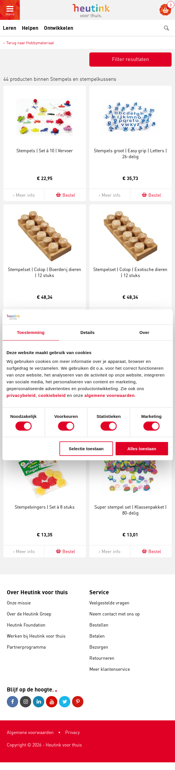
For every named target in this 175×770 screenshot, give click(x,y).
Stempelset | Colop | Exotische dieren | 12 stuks (130, 272)
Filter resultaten (130, 59)
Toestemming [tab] (31, 332)
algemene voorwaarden (110, 395)
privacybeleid (21, 395)
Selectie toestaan (86, 448)
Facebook (12, 701)
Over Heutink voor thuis (37, 592)
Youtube (51, 701)
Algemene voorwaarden (30, 732)
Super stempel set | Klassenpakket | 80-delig (130, 510)
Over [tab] (144, 332)
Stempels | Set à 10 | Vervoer (44, 150)
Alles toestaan (141, 448)
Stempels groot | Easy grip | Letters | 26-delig (130, 153)
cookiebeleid (52, 395)
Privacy (72, 732)
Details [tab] (88, 332)
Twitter (64, 701)
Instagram (25, 701)
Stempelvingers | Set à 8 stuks (45, 507)
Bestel (65, 195)
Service (99, 592)
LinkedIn (38, 701)
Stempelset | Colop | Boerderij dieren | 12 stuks (44, 272)
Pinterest (77, 701)
